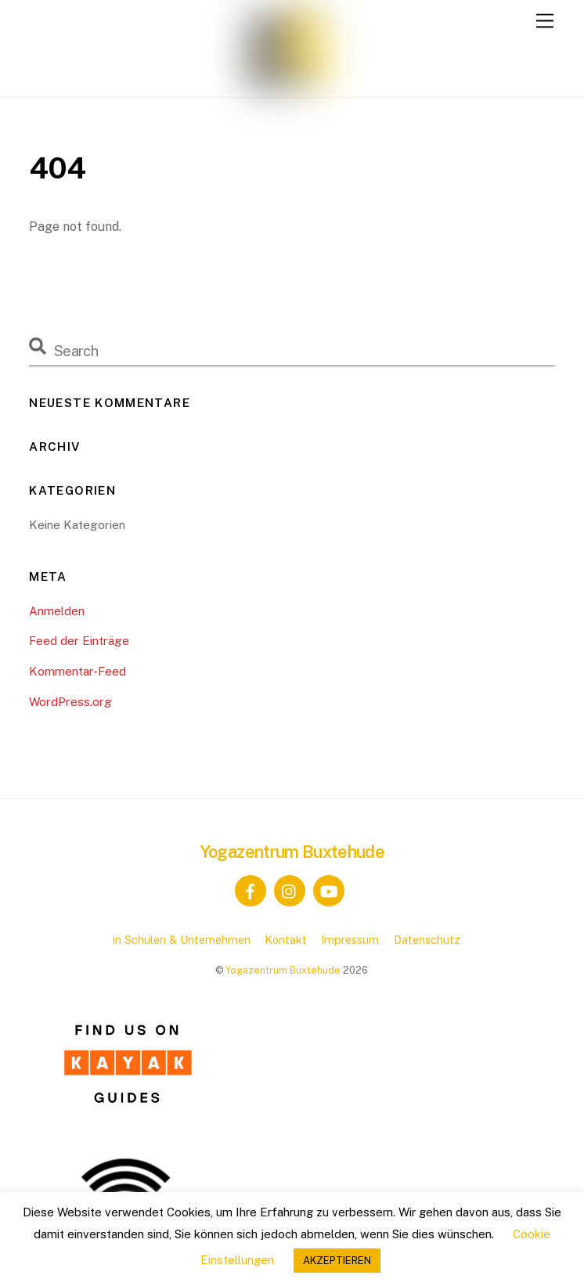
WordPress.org (70, 701)
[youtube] (328, 889)
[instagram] (289, 889)
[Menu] (545, 21)
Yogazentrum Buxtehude (283, 970)
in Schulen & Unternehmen (182, 939)
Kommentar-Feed (77, 671)
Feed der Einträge (79, 640)
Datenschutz (427, 939)
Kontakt (286, 939)
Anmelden (57, 611)
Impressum (350, 939)
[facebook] (250, 889)
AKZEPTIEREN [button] (337, 1260)
